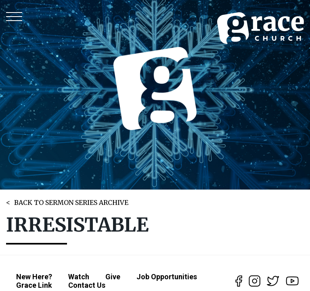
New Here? (34, 276)
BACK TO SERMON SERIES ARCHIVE (71, 202)
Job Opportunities (166, 276)
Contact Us (86, 285)
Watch (78, 276)
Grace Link (34, 285)
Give (112, 276)
